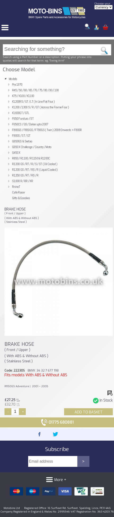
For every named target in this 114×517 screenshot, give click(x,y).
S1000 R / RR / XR (22, 181)
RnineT (16, 186)
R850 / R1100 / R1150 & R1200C (31, 158)
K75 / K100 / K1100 (23, 96)
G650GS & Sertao (22, 141)
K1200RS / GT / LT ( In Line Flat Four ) (33, 101)
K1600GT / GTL (20, 113)
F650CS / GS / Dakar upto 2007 (30, 124)
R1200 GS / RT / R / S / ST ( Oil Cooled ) (34, 164)
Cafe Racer (18, 192)
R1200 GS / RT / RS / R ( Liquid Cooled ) (35, 169)
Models (13, 79)
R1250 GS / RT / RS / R (25, 175)
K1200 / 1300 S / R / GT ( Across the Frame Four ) (40, 107)
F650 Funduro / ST (23, 118)
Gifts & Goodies (21, 198)
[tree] (57, 138)
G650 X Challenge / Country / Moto (32, 147)
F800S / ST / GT (21, 135)
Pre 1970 (17, 84)
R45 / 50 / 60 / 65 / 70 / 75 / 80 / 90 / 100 (35, 90)
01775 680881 (57, 422)
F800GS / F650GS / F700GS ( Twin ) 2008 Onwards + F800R (47, 130)
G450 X (16, 152)
